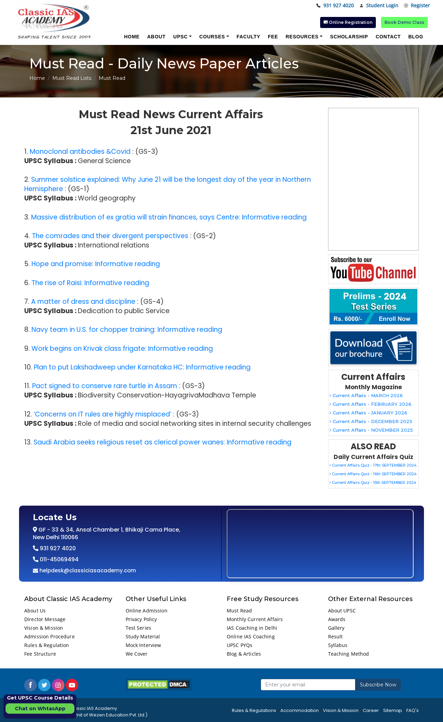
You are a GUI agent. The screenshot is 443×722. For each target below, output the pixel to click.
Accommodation (299, 710)
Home (37, 78)
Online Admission (147, 610)
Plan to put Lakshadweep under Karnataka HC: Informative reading (142, 367)
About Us (35, 610)
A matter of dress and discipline (83, 301)
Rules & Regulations (254, 710)
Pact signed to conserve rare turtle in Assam (104, 386)
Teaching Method (348, 653)
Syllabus (338, 645)
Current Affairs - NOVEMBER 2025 (371, 430)
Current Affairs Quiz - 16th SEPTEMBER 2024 (373, 473)
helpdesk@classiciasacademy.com (87, 570)
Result (335, 636)
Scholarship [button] (349, 36)
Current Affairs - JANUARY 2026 (368, 412)
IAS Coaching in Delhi (252, 628)
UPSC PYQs (239, 645)
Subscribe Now (378, 685)
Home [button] (131, 36)
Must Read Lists (71, 78)
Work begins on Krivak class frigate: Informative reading (122, 348)
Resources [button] (302, 36)
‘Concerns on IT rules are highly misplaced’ (102, 414)
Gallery (336, 628)
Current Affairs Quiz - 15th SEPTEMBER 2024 (372, 482)
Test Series (139, 628)
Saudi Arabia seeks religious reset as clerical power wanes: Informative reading (162, 442)
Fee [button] (273, 36)
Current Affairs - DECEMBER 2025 (370, 421)
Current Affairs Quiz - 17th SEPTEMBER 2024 (373, 465)
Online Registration (348, 22)
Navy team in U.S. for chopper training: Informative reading (126, 329)
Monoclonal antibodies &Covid (80, 151)
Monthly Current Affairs (255, 619)
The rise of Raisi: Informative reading (90, 283)
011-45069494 (58, 559)
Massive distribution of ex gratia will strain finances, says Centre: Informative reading (169, 217)
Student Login (378, 5)
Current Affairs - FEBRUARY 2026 (370, 404)
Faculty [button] (248, 36)
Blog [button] (415, 36)
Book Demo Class (404, 22)
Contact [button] (388, 36)
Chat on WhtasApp (40, 708)
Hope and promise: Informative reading (95, 264)
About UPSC (342, 610)
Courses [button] (212, 36)
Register (417, 5)
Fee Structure (40, 653)
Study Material (143, 636)
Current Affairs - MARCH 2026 (366, 395)
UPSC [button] (180, 36)
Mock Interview (143, 645)
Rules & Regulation (46, 645)
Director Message (44, 619)
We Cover (137, 653)
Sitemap (392, 710)
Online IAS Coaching (251, 636)
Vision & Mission (43, 628)
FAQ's (412, 710)
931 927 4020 (335, 5)
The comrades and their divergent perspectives (110, 236)
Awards (337, 619)
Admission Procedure (49, 636)
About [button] (156, 36)
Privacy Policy (141, 619)
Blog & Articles (244, 653)
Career (371, 710)
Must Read (239, 610)
